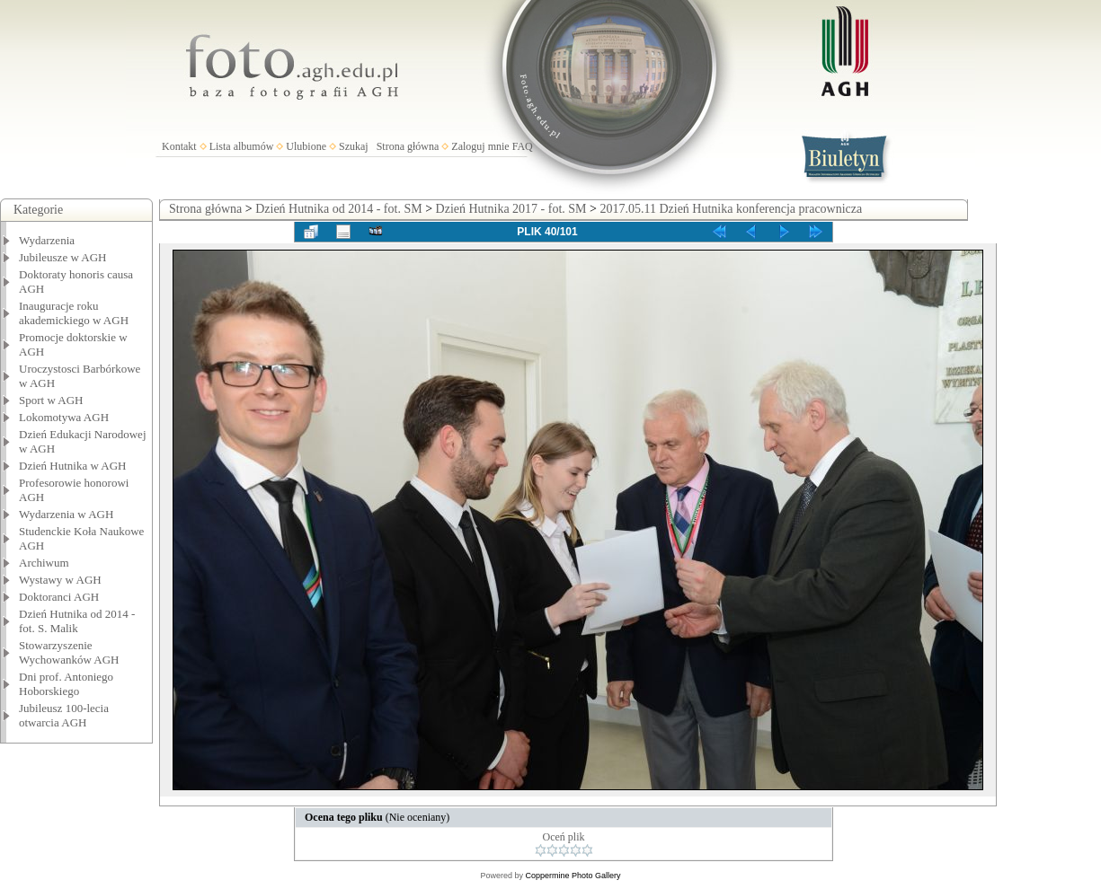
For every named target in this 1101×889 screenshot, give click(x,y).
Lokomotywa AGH (64, 417)
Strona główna (408, 146)
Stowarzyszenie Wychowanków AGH (69, 652)
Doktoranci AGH (59, 596)
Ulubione (306, 146)
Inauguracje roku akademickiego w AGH (74, 313)
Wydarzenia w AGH (66, 514)
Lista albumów (241, 146)
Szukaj (353, 146)
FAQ (522, 146)
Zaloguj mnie (480, 146)
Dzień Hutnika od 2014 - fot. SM (338, 209)
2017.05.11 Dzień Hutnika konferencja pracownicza (730, 209)
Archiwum (44, 562)
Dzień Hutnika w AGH (73, 465)
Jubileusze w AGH (63, 257)
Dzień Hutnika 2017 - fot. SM (511, 209)
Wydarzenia (47, 240)
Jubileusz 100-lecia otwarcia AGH (64, 715)
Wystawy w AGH (60, 579)
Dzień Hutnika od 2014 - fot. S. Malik (77, 621)
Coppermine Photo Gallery (572, 875)
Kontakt (179, 146)
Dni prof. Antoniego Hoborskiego (66, 684)
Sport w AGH (51, 400)
